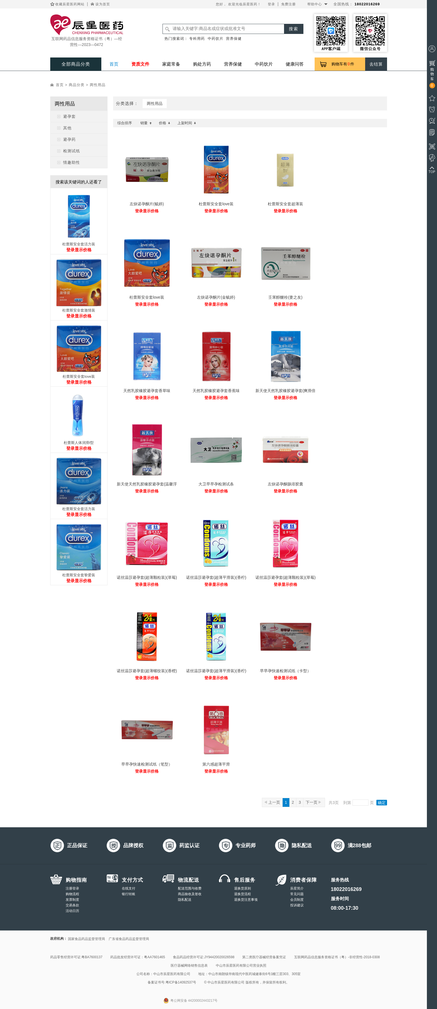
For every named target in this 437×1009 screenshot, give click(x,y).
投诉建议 (297, 905)
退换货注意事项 (246, 900)
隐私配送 (184, 900)
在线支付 (128, 888)
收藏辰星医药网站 (69, 4)
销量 (146, 123)
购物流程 (72, 894)
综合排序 (124, 123)
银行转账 (128, 894)
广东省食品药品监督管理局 (129, 939)
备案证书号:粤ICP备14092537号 (172, 982)
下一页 (313, 802)
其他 (67, 128)
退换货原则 (242, 888)
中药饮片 (215, 38)
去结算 (376, 64)
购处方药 (202, 64)
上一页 (272, 802)
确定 (382, 802)
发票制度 (72, 900)
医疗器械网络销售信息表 (189, 965)
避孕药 (69, 139)
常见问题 (297, 894)
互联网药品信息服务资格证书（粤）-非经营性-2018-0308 (337, 957)
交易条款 (72, 905)
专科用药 (197, 38)
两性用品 (98, 85)
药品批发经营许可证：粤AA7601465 (137, 957)
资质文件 (140, 64)
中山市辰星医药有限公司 (171, 974)
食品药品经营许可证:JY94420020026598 (203, 957)
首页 (113, 64)
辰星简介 (297, 888)
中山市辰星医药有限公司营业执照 (241, 965)
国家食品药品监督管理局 (86, 939)
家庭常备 (171, 64)
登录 (271, 4)
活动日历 (72, 911)
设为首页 (102, 4)
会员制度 (297, 900)
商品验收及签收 (190, 894)
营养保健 (234, 38)
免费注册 (288, 4)
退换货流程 (242, 894)
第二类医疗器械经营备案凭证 (264, 957)
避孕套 (69, 116)
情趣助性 (71, 162)
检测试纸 (71, 151)
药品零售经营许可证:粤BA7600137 (76, 957)
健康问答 (295, 64)
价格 (164, 123)
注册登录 (72, 888)
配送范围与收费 (190, 888)
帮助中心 (314, 4)
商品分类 (76, 85)
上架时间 (186, 123)
